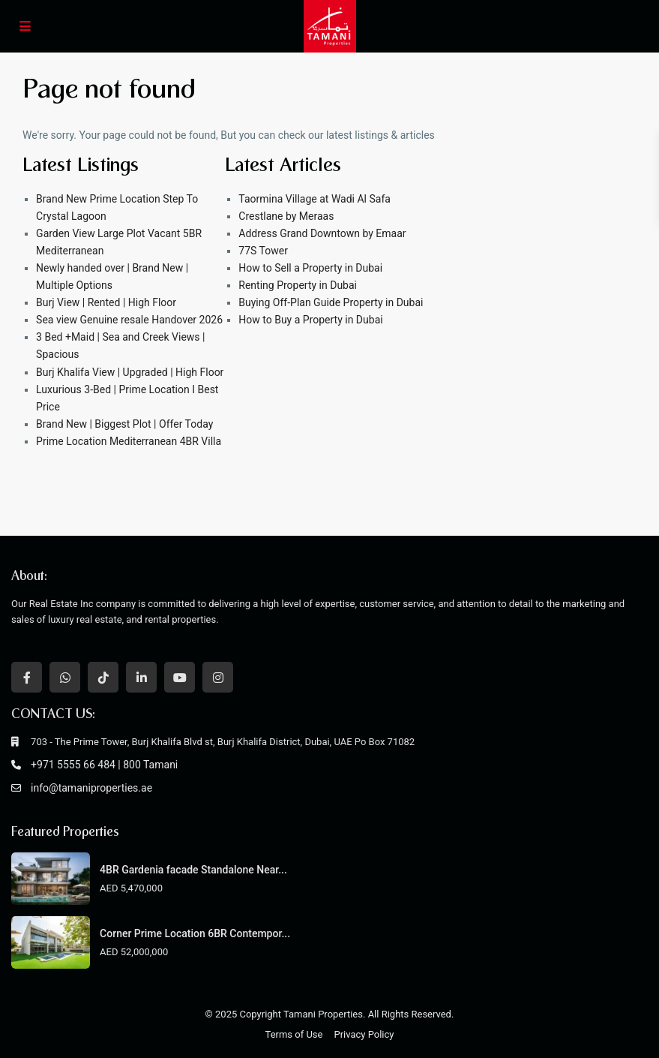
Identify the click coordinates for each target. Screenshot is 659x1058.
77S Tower (263, 251)
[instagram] (217, 677)
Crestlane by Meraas (286, 216)
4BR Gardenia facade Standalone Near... (193, 870)
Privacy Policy (364, 1034)
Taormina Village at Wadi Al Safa (314, 199)
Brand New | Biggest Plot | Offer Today (124, 424)
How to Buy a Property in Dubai (310, 320)
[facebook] (26, 677)
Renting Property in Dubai (297, 285)
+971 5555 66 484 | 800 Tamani (104, 765)
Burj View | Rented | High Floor (106, 302)
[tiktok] (103, 677)
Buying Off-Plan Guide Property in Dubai (330, 302)
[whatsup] (64, 677)
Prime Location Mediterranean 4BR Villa (128, 441)
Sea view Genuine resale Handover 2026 (129, 320)
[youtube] (179, 677)
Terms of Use (294, 1034)
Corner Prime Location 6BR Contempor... (195, 933)
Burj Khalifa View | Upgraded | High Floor (129, 372)
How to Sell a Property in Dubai (310, 268)
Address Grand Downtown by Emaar (322, 233)
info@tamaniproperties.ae (91, 788)
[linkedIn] (141, 677)
